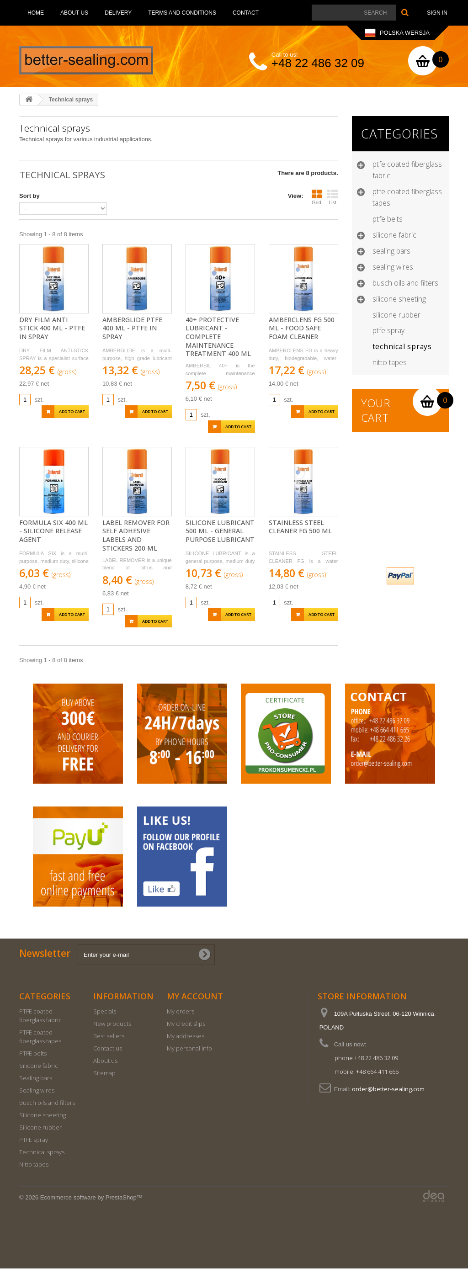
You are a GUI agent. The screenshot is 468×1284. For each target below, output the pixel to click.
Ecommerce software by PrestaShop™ (91, 1213)
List (332, 197)
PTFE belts (387, 219)
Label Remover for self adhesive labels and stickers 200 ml (136, 535)
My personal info (189, 1064)
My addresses (185, 1051)
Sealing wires (392, 267)
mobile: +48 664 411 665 (367, 1087)
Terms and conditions (182, 13)
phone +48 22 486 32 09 (366, 1073)
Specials (104, 1027)
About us (74, 13)
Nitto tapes (389, 362)
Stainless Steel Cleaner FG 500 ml (300, 527)
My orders (180, 1027)
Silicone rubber (396, 315)
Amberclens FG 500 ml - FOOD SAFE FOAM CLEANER (302, 328)
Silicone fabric (394, 235)
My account (195, 1011)
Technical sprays (402, 346)
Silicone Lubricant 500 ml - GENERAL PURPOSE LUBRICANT (220, 531)
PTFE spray (388, 330)
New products (112, 1039)
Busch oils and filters (405, 283)
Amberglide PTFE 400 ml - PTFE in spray (132, 328)
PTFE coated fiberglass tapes (407, 197)
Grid (317, 197)
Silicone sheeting (399, 299)
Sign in (437, 13)
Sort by (29, 195)
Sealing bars (391, 251)
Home (35, 13)
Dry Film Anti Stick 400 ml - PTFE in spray (52, 328)
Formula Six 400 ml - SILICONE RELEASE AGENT (53, 531)
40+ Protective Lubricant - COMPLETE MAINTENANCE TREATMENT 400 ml (218, 337)
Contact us (107, 1064)
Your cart (376, 410)
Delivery (118, 13)
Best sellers (108, 1051)
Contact (246, 13)
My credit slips (186, 1039)
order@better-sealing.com (388, 1104)
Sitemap (104, 1088)
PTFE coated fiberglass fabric (407, 169)
